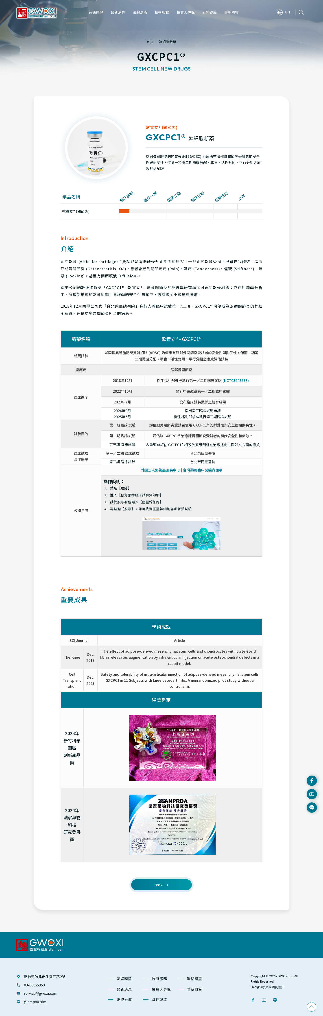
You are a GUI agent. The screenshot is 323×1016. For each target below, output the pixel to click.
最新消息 (124, 989)
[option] (96, 148)
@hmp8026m (35, 1001)
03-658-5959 (34, 985)
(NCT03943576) (236, 380)
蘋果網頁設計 (274, 987)
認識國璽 (124, 978)
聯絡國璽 (194, 978)
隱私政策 (194, 989)
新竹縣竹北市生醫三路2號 (44, 976)
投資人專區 (161, 989)
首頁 (150, 41)
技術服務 (159, 978)
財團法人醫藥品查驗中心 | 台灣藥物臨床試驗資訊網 (181, 470)
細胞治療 (124, 999)
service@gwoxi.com (40, 993)
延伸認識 (159, 999)
